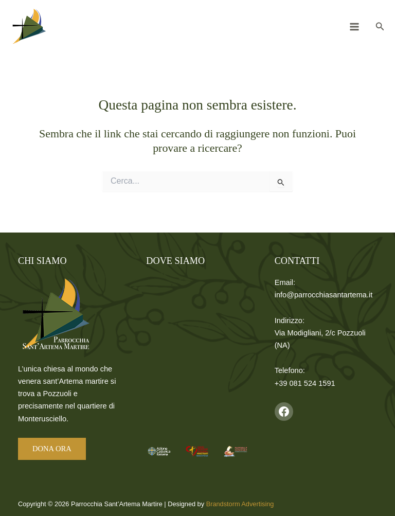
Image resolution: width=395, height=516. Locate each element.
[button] (380, 26)
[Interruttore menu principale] (354, 27)
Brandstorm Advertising (240, 504)
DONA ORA (51, 448)
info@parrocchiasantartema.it (324, 295)
